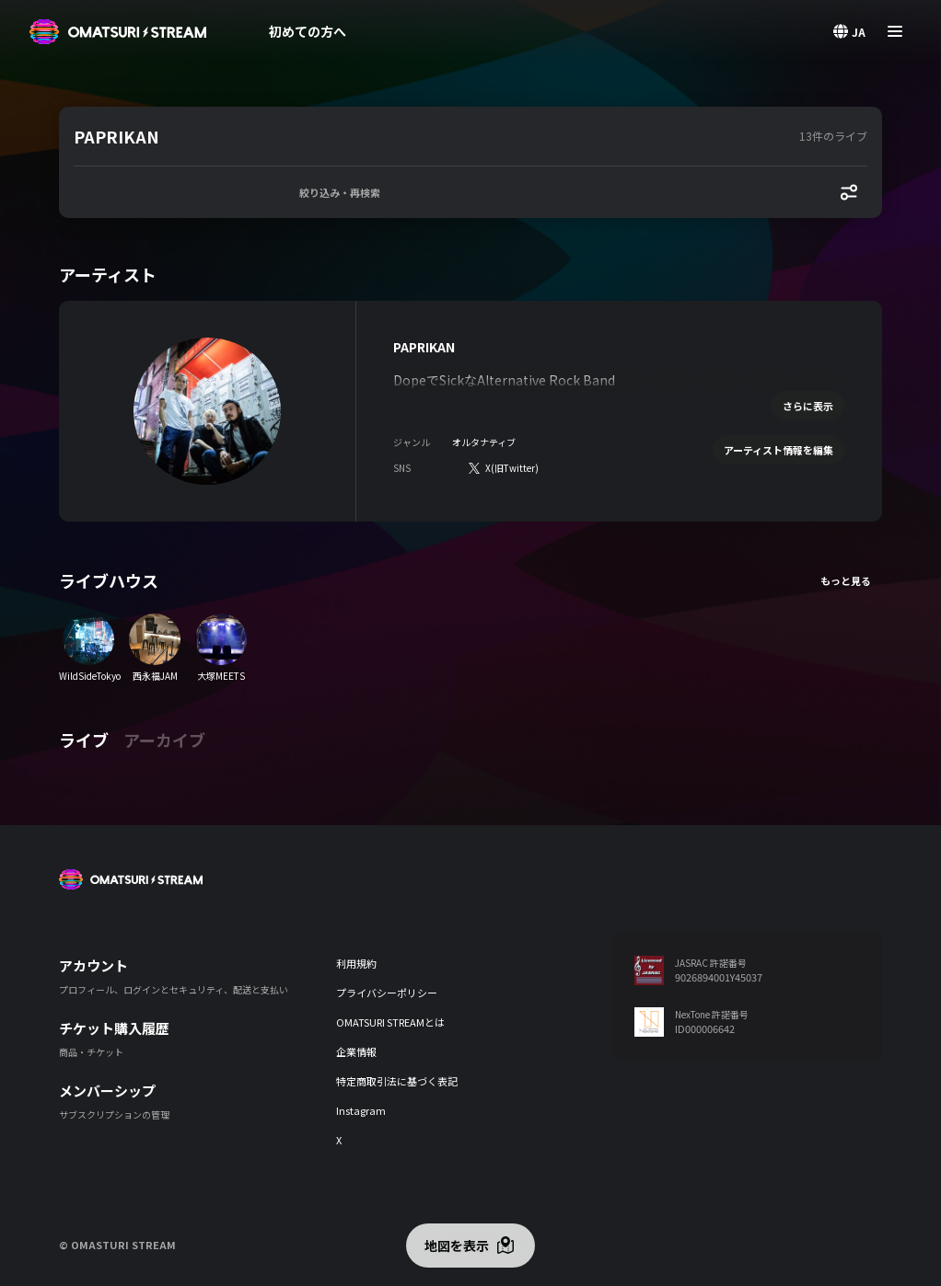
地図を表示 (456, 1245)
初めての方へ (307, 31)
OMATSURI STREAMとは (390, 1022)
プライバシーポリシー (386, 992)
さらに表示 (808, 405)
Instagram (361, 1110)
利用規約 (356, 963)
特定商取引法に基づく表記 (397, 1081)
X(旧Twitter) (512, 468)
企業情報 (356, 1051)
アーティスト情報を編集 (778, 449)
